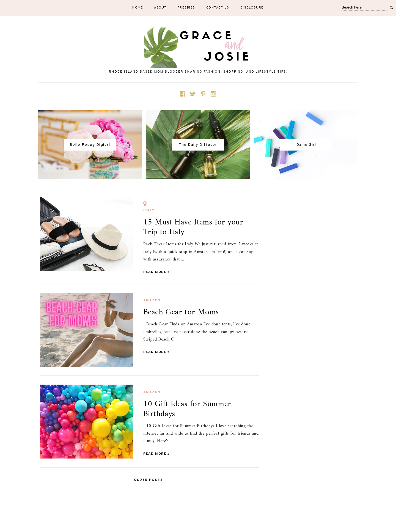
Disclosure (252, 8)
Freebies (186, 8)
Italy (149, 207)
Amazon (151, 300)
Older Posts (148, 480)
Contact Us (217, 8)
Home (137, 8)
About (160, 8)
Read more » (156, 272)
